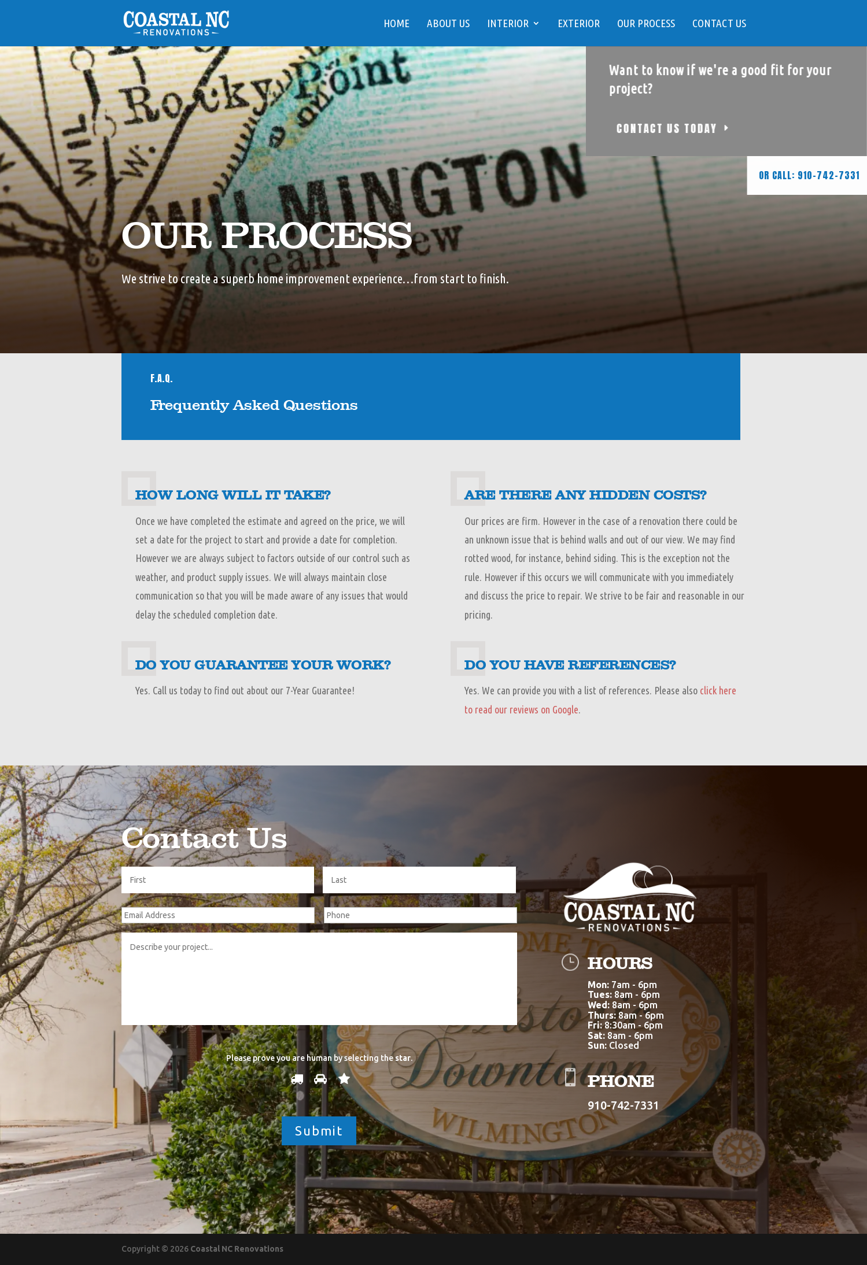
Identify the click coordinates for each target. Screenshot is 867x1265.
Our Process (646, 24)
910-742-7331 (623, 1105)
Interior (508, 24)
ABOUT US (448, 24)
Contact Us (719, 24)
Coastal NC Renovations (236, 1248)
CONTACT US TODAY (713, 128)
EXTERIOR (579, 24)
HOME (396, 24)
